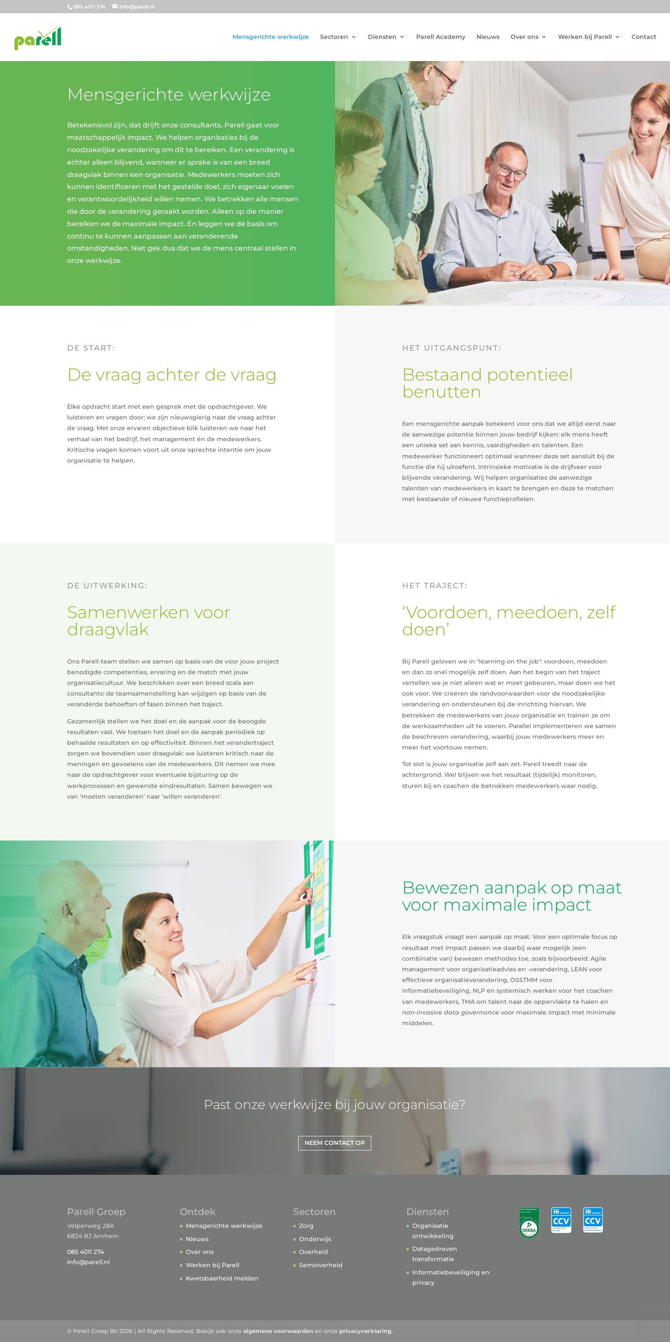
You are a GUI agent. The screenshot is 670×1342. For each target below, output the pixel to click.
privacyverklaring (365, 1330)
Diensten (382, 37)
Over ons (524, 37)
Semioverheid (321, 1265)
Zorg (306, 1226)
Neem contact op (335, 1143)
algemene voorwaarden (278, 1330)
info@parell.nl (88, 1262)
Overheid (313, 1252)
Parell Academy (440, 37)
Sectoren (334, 37)
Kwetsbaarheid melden (222, 1278)
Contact (644, 37)
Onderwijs (315, 1239)
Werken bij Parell (585, 37)
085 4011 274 (85, 1252)
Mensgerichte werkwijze (270, 37)
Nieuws (488, 37)
